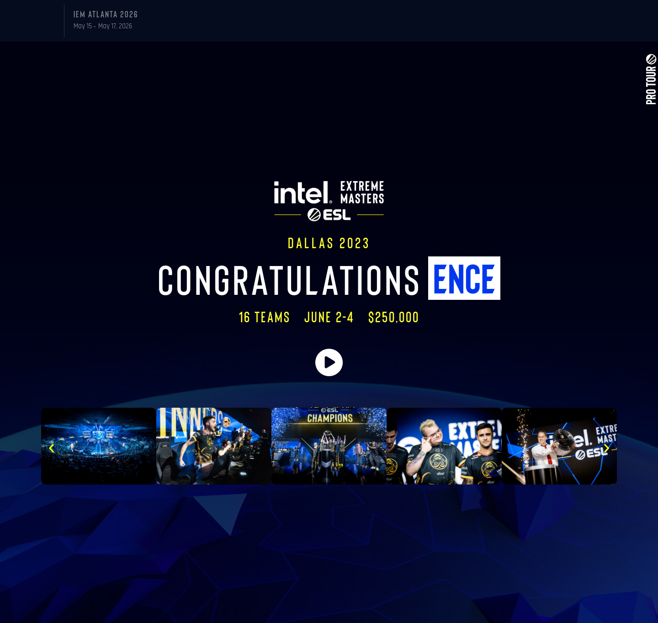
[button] (51, 448)
